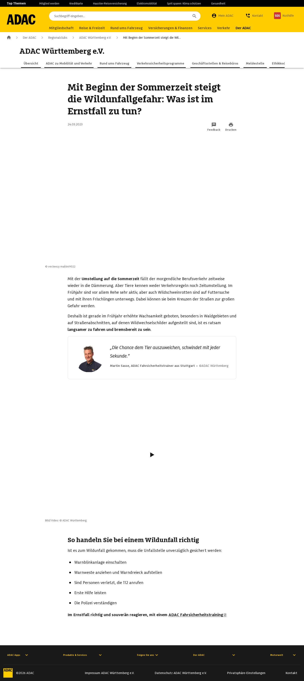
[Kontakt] (254, 15)
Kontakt (291, 673)
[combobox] (125, 16)
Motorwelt (283, 655)
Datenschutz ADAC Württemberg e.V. (181, 673)
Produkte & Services (83, 655)
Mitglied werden (49, 3)
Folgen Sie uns (148, 655)
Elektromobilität (147, 3)
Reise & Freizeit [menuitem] (93, 28)
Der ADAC (25, 37)
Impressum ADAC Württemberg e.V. (109, 673)
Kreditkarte (76, 3)
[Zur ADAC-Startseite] (21, 19)
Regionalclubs (53, 37)
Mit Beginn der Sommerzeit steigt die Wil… (148, 37)
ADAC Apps (18, 655)
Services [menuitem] (205, 28)
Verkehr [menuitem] (224, 28)
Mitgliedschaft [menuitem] (62, 28)
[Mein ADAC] (222, 15)
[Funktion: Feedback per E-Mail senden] (213, 127)
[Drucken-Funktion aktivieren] (230, 127)
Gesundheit (218, 3)
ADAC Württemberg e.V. (91, 37)
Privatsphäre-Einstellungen (246, 673)
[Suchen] (194, 16)
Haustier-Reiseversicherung (110, 3)
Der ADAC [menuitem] (244, 28)
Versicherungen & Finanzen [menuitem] (171, 28)
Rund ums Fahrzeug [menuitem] (127, 28)
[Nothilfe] (284, 16)
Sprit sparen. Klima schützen (184, 3)
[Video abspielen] (152, 454)
